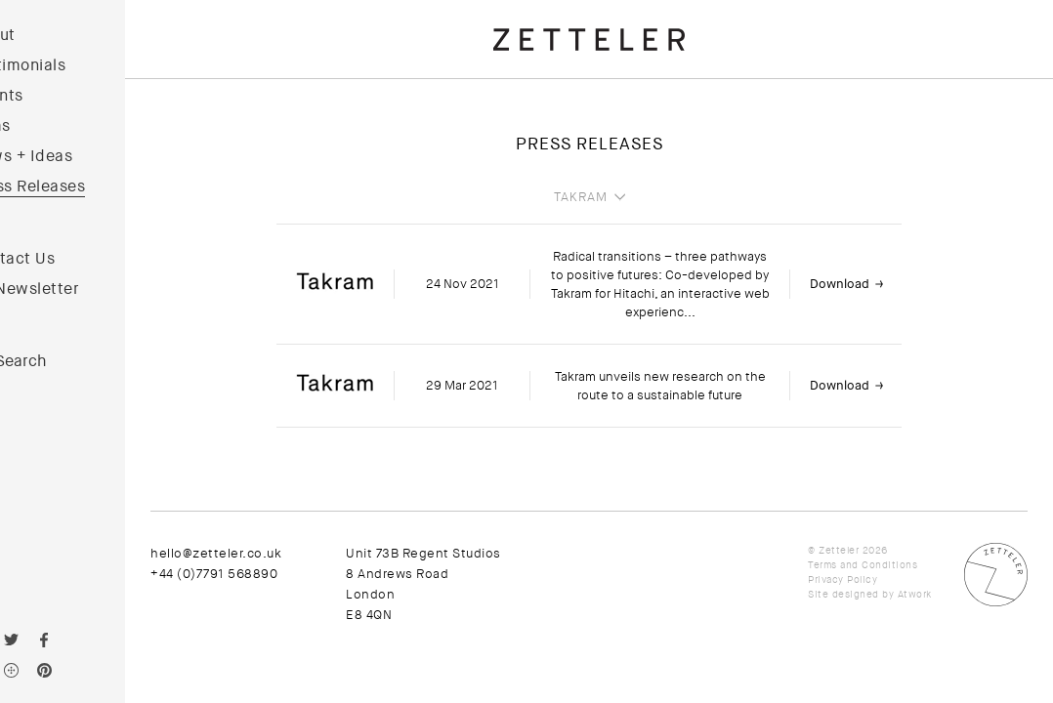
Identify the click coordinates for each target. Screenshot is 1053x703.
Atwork (915, 594)
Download (866, 283)
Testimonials (70, 65)
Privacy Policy (842, 579)
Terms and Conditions (862, 564)
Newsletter (90, 289)
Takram (607, 197)
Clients (49, 95)
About (45, 35)
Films (42, 126)
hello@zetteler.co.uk (268, 553)
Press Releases (80, 186)
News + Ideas (73, 156)
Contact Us (64, 259)
